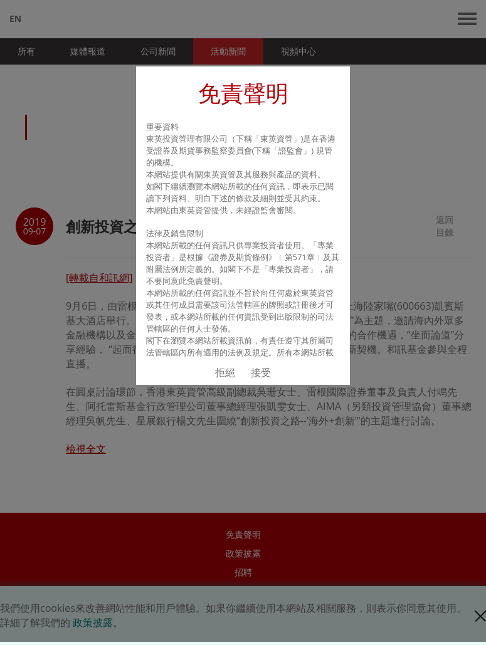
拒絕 (225, 372)
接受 (261, 372)
